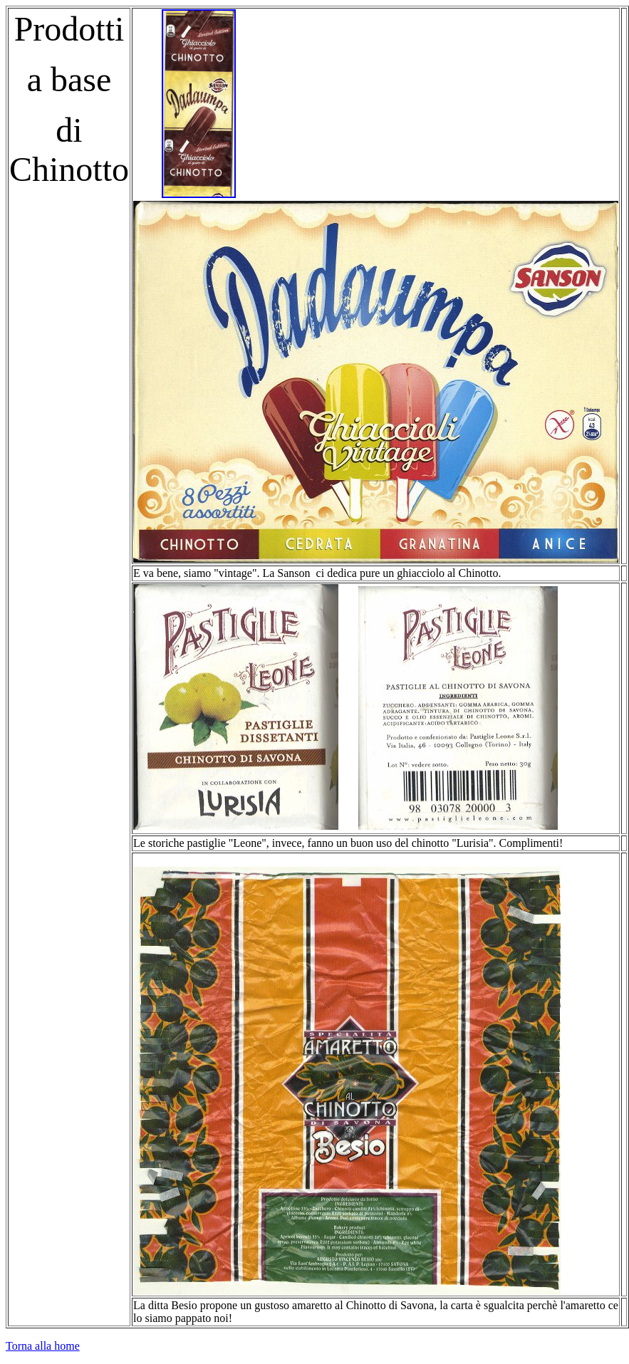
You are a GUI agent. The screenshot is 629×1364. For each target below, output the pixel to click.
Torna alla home (43, 1346)
